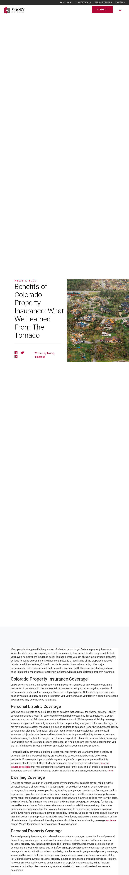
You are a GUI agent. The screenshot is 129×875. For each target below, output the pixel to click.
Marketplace (83, 2)
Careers (120, 2)
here (110, 770)
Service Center (103, 2)
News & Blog (26, 280)
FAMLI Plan (66, 2)
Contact (102, 9)
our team (111, 820)
